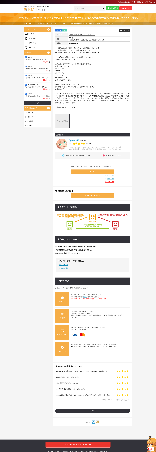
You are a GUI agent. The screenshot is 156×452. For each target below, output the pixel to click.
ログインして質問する (92, 195)
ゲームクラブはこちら (78, 444)
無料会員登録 (112, 8)
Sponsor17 (74, 140)
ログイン (126, 8)
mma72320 (59, 389)
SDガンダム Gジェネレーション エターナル (82, 35)
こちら (85, 297)
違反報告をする (109, 182)
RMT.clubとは (29, 112)
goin (57, 395)
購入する (93, 171)
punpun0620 (60, 371)
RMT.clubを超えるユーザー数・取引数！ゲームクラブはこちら (136, 2)
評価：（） (80, 143)
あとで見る (125, 30)
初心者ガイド (110, 176)
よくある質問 (110, 179)
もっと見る (92, 411)
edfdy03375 (59, 383)
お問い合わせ (29, 125)
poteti (57, 377)
